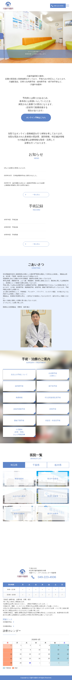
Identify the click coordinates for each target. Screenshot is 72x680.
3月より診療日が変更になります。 (15, 168)
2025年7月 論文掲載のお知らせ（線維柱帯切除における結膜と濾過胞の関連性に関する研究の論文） (24, 184)
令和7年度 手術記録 (11, 219)
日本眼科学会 (7, 622)
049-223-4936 (47, 577)
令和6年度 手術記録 (11, 227)
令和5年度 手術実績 (11, 234)
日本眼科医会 (7, 626)
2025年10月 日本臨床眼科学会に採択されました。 (21, 175)
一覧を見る (36, 194)
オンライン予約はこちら (36, 118)
